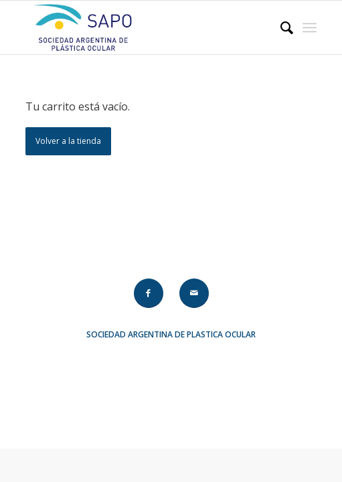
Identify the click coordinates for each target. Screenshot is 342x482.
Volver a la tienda (68, 141)
